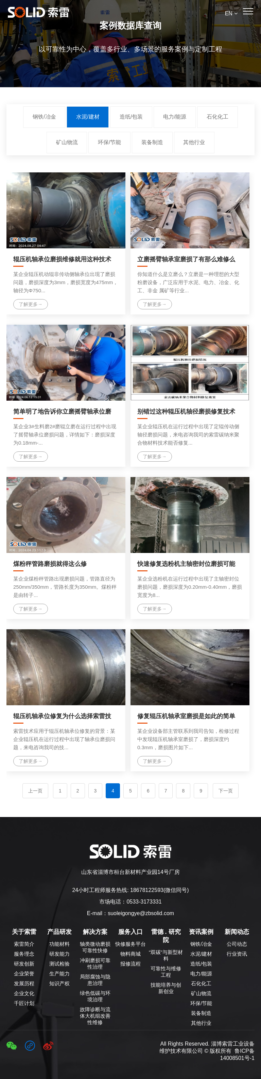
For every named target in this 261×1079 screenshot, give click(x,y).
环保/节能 (109, 142)
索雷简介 (24, 944)
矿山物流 (67, 142)
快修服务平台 (130, 944)
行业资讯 (237, 954)
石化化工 (217, 117)
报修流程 (130, 964)
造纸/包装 (131, 117)
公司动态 (237, 944)
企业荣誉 (24, 973)
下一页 (226, 790)
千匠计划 (24, 1003)
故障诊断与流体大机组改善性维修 (95, 1015)
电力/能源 (174, 117)
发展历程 (24, 983)
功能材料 (59, 944)
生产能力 (59, 973)
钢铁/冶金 (44, 117)
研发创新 (24, 964)
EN (231, 13)
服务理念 (24, 954)
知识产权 (59, 983)
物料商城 (130, 954)
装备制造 (152, 142)
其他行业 (194, 142)
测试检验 (59, 964)
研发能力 (59, 954)
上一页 (35, 790)
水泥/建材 (87, 117)
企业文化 (24, 993)
